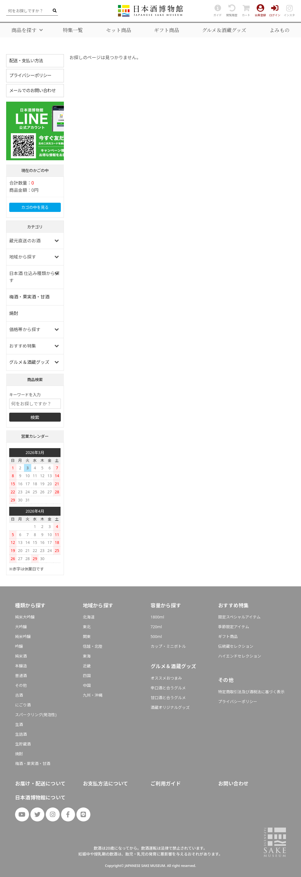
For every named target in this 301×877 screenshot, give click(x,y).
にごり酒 (23, 705)
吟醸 (19, 646)
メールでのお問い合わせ (32, 90)
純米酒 (21, 656)
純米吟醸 (23, 636)
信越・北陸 (92, 646)
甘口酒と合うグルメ (168, 697)
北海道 (89, 617)
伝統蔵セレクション (235, 646)
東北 (87, 626)
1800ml (157, 617)
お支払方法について (105, 783)
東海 (87, 656)
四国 (87, 675)
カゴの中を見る (35, 207)
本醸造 (21, 665)
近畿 (87, 665)
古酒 (19, 695)
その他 (21, 685)
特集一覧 (73, 30)
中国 (87, 685)
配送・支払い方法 (26, 61)
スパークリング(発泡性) (35, 714)
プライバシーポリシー (30, 75)
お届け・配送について (40, 783)
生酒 (19, 724)
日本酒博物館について (40, 797)
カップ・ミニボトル (168, 646)
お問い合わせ (233, 783)
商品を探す (24, 30)
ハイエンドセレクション (239, 656)
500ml (156, 636)
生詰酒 (21, 734)
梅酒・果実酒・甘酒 (29, 297)
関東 (87, 636)
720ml (156, 626)
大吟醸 (21, 626)
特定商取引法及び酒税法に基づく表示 (251, 691)
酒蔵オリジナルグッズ (170, 707)
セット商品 (118, 30)
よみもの (279, 30)
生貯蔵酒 (23, 744)
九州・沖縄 (92, 695)
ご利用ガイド (165, 783)
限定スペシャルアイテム (239, 617)
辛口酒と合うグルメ (168, 687)
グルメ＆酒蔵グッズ (224, 30)
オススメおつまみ (166, 678)
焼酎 (13, 313)
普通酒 (21, 675)
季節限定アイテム (233, 626)
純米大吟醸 (25, 617)
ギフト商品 (166, 30)
